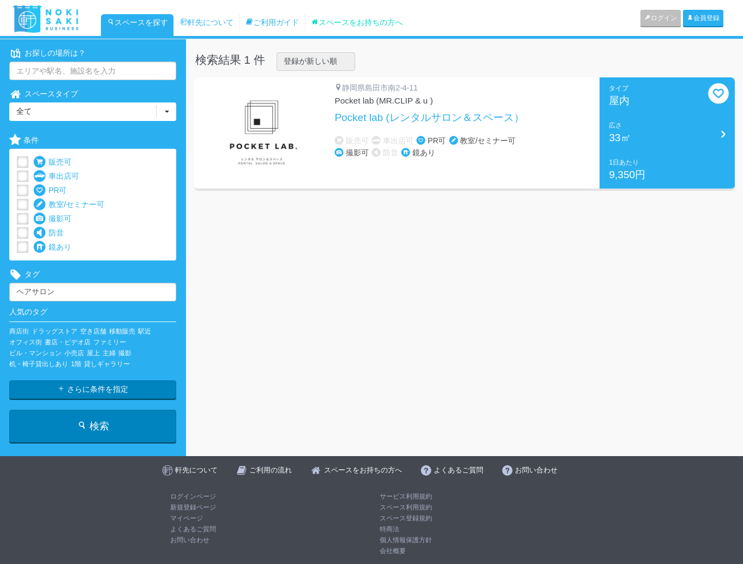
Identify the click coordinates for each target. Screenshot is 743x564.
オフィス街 (25, 342)
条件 (24, 140)
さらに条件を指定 (92, 389)
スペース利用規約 (406, 507)
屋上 (93, 353)
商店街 (19, 331)
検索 (93, 426)
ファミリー (109, 342)
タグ (24, 274)
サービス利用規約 (406, 496)
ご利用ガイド (272, 22)
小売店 (74, 353)
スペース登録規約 (406, 518)
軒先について (206, 22)
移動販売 (122, 331)
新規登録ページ (193, 507)
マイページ (186, 518)
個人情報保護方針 (406, 540)
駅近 (144, 331)
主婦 (109, 353)
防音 (48, 233)
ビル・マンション (35, 353)
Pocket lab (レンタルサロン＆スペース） (429, 117)
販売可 (52, 162)
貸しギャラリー (107, 364)
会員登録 (703, 18)
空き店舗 (93, 331)
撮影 (124, 353)
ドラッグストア (54, 331)
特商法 (389, 529)
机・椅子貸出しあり (38, 364)
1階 (76, 364)
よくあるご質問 (193, 529)
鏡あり (52, 247)
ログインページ (193, 496)
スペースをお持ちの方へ (357, 22)
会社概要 (393, 551)
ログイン (660, 18)
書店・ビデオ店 (68, 342)
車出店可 (56, 176)
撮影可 (52, 219)
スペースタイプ (43, 94)
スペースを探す (137, 22)
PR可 (50, 190)
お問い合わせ (189, 540)
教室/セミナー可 (68, 204)
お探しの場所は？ (47, 53)
